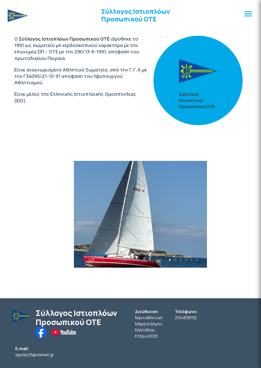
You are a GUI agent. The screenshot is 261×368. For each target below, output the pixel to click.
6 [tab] (196, 260)
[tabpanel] (140, 214)
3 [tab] (180, 260)
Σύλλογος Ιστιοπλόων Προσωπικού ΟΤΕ (135, 15)
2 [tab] (175, 260)
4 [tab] (186, 260)
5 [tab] (191, 260)
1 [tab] (170, 260)
